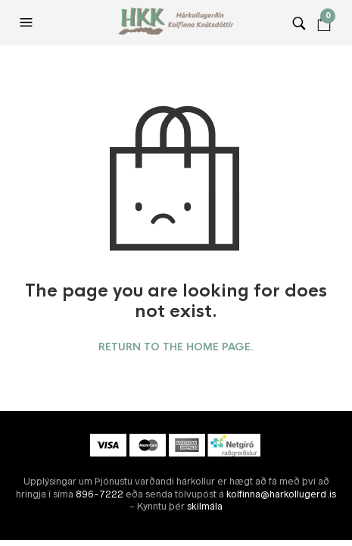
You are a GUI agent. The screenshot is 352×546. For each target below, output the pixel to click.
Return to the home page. (176, 347)
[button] (28, 23)
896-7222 (99, 494)
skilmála (205, 506)
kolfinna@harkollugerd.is (281, 494)
